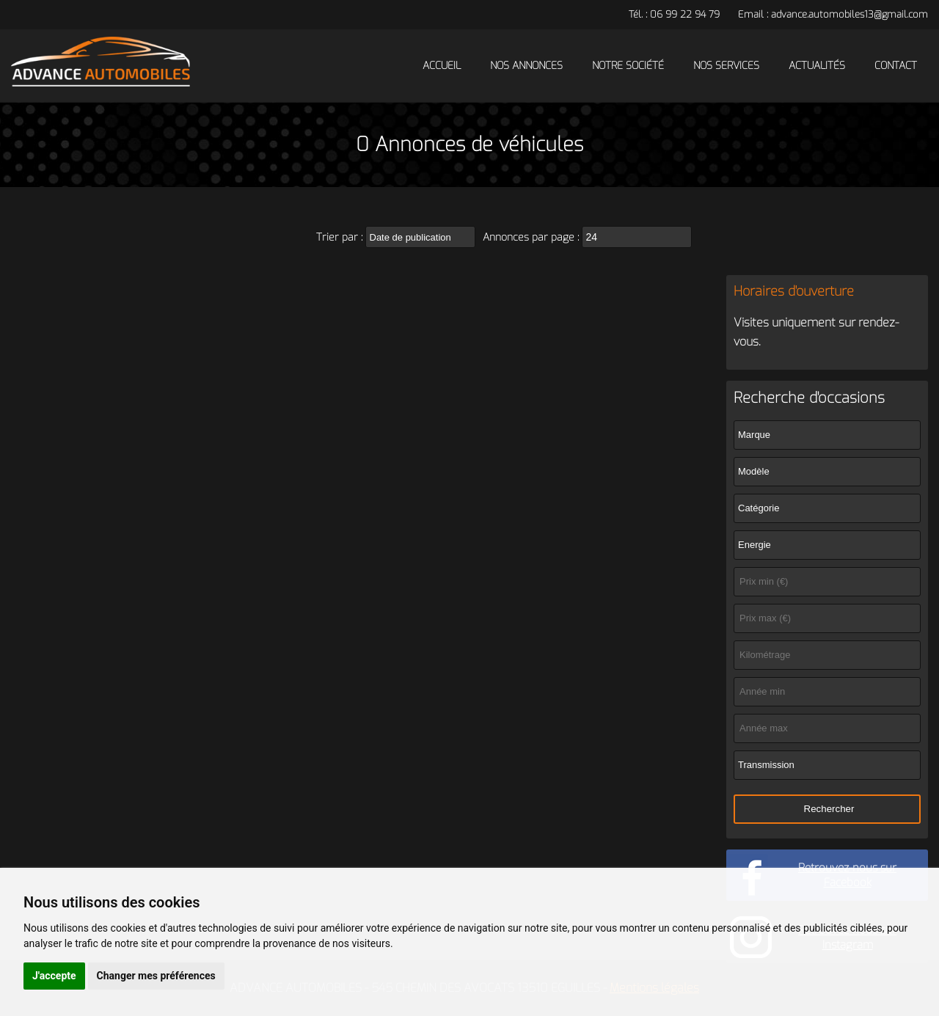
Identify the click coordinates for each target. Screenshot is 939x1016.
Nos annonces (526, 66)
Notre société (628, 66)
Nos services (726, 66)
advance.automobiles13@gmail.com (849, 14)
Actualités (817, 66)
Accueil (442, 66)
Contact (895, 66)
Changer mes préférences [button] (156, 976)
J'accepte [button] (54, 976)
